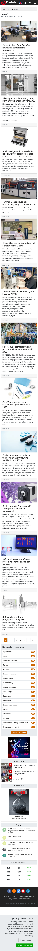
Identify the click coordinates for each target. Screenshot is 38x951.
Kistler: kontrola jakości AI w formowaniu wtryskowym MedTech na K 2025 (16, 458)
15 (28, 640)
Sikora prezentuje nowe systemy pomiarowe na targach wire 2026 (18, 99)
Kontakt (7, 896)
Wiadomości (6, 9)
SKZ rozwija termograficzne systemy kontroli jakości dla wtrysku (16, 562)
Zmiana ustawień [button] (26, 940)
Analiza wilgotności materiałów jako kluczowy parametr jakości (18, 152)
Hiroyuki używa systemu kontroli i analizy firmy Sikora (18, 244)
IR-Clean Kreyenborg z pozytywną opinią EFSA (13, 618)
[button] (25, 3)
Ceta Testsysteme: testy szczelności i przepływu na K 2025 (16, 405)
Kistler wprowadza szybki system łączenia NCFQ (18, 292)
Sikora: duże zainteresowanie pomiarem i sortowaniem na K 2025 (17, 349)
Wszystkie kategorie (19, 732)
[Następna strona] (32, 640)
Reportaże (19, 761)
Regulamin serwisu (27, 896)
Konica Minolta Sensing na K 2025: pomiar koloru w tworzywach (16, 508)
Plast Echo (19, 785)
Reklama (15, 896)
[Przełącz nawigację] (35, 3)
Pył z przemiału (17, 837)
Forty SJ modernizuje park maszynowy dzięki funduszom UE (18, 203)
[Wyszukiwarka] (30, 3)
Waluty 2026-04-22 (19, 862)
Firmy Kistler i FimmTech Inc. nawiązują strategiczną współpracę (16, 48)
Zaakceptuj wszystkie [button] (24, 945)
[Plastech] (8, 2)
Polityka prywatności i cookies (19, 899)
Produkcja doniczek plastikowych (20, 855)
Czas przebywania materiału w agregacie (19, 849)
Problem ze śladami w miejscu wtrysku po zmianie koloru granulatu (21, 830)
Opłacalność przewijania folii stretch (21, 843)
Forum (19, 825)
